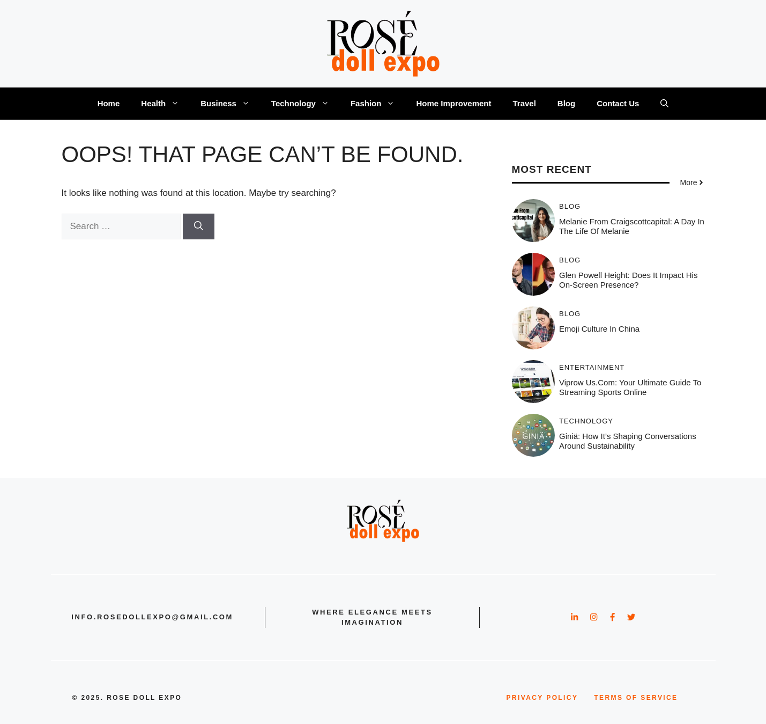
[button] (664, 103)
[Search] (198, 226)
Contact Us (618, 103)
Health (165, 103)
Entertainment (591, 367)
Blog (566, 103)
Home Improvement (453, 103)
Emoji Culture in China (599, 328)
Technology (305, 103)
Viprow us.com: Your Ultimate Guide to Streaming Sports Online (630, 387)
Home (109, 103)
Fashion (378, 103)
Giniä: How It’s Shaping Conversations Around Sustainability (627, 441)
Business (230, 103)
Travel (524, 103)
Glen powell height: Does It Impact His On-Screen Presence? (628, 279)
